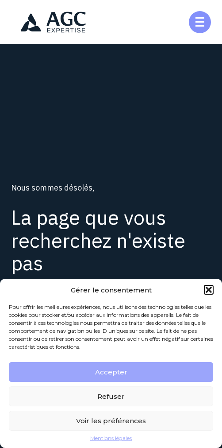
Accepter (111, 372)
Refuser (111, 396)
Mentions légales (111, 438)
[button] (208, 289)
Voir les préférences (111, 421)
